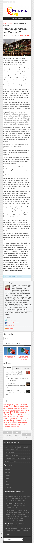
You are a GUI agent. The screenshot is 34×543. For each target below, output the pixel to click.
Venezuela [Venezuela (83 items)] (13, 426)
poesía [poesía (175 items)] (17, 421)
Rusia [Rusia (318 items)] (6, 422)
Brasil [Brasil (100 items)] (5, 408)
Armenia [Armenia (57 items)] (20, 406)
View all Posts (10, 325)
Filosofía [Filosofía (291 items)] (16, 415)
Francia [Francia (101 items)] (23, 415)
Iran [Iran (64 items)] (16, 416)
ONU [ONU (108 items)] (21, 418)
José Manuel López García (13, 385)
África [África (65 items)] (18, 426)
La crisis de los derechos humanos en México (23, 357)
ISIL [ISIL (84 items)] (18, 416)
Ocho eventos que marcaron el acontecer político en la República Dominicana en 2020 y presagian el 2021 (17, 518)
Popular (17, 368)
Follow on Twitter (11, 320)
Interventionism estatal (12, 390)
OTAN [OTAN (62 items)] (4, 420)
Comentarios (26, 368)
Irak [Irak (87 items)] (14, 416)
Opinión (10, 23)
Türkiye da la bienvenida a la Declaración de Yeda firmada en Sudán (19, 19)
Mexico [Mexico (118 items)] (13, 418)
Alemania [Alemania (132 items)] (6, 404)
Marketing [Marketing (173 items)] (7, 419)
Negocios (8, 469)
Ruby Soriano (9, 35)
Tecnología (8, 487)
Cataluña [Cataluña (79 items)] (9, 408)
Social (7, 484)
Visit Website (10, 328)
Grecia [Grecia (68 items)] (10, 416)
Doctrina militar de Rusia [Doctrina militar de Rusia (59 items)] (14, 410)
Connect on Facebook (13, 322)
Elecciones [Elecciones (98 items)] (23, 412)
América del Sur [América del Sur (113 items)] (15, 404)
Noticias (7, 472)
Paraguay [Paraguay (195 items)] (10, 421)
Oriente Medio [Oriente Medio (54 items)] (26, 418)
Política (7, 478)
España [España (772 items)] (7, 414)
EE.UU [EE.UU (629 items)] (14, 412)
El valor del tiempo (10, 461)
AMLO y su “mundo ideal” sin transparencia (17, 458)
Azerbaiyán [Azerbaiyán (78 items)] (25, 406)
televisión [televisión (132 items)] (23, 423)
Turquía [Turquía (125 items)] (13, 424)
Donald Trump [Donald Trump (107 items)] (24, 410)
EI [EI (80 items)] (18, 412)
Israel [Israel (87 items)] (21, 416)
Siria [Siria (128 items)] (18, 423)
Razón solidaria (10, 383)
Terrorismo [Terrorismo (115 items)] (6, 424)
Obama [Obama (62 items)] (18, 418)
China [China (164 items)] (14, 408)
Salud (7, 481)
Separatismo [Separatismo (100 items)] (13, 423)
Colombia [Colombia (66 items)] (19, 408)
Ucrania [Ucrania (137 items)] (18, 425)
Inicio (4, 23)
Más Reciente (7, 367)
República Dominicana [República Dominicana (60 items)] (25, 420)
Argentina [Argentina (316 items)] (13, 406)
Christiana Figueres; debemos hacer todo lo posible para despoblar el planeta (16, 505)
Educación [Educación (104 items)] (6, 412)
